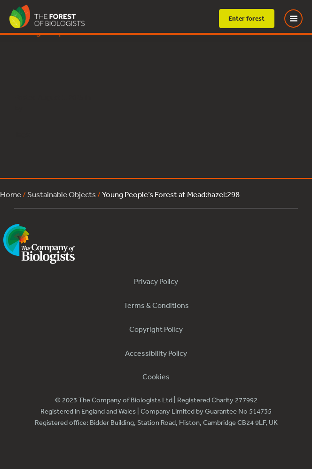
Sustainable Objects (61, 194)
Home (10, 194)
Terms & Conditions (156, 305)
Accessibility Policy (156, 353)
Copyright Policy (156, 329)
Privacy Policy (156, 281)
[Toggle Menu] (299, 18)
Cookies (156, 376)
